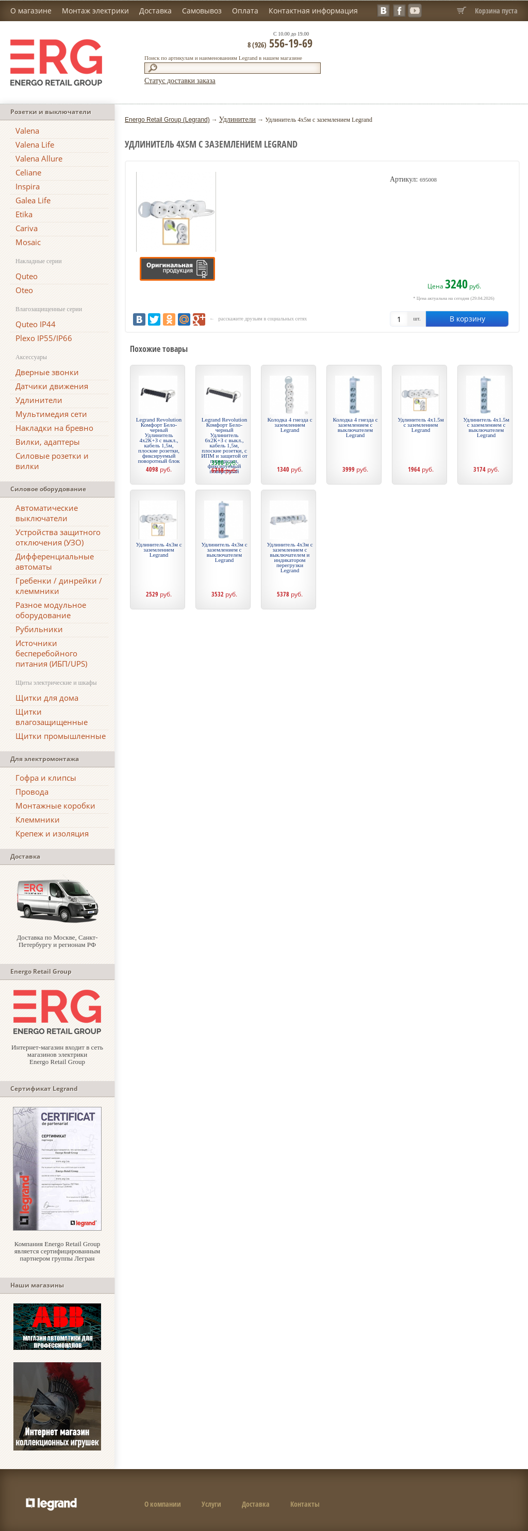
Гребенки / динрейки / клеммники (58, 585)
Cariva (26, 228)
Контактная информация (313, 10)
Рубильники (39, 629)
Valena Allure (38, 158)
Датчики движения (51, 386)
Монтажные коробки (55, 805)
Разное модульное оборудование (50, 610)
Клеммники (37, 819)
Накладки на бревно (54, 428)
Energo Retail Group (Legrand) (167, 119)
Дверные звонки (47, 372)
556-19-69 (280, 43)
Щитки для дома (46, 697)
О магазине (31, 10)
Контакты (305, 1504)
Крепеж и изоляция (52, 833)
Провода (31, 791)
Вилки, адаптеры (47, 442)
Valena (27, 130)
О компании (162, 1504)
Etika (23, 214)
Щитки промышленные (60, 736)
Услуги (211, 1504)
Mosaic (28, 242)
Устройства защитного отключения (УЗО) (58, 537)
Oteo (24, 290)
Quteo (26, 276)
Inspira (27, 186)
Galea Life (33, 200)
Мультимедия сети (51, 414)
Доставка (155, 10)
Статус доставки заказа (180, 81)
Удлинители (38, 400)
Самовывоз (202, 10)
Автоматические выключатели (46, 513)
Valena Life (34, 144)
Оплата (245, 10)
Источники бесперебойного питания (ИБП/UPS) (51, 653)
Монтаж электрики (95, 10)
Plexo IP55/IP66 (43, 338)
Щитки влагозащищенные (51, 716)
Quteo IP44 (35, 324)
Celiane (28, 172)
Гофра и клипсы (45, 777)
